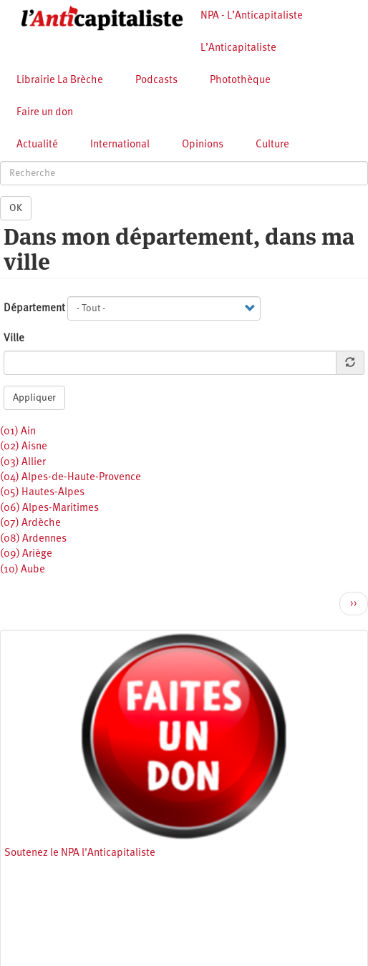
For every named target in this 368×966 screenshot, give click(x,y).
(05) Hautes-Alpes (42, 492)
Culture (272, 145)
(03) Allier (23, 462)
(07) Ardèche (30, 523)
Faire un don (44, 112)
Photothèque (240, 80)
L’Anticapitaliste (238, 48)
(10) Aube (22, 570)
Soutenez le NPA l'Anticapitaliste (79, 853)
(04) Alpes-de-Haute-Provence (70, 477)
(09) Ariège (26, 554)
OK (15, 208)
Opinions (202, 145)
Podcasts (156, 80)
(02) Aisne (23, 446)
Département (34, 308)
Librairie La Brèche (59, 80)
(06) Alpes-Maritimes (49, 508)
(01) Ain (18, 431)
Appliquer (34, 398)
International (120, 145)
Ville (14, 338)
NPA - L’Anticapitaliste (251, 16)
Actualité (37, 145)
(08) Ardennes (33, 539)
